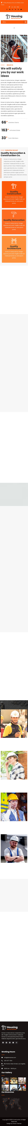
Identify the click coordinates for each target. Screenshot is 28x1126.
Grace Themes (17, 1123)
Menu (4, 22)
